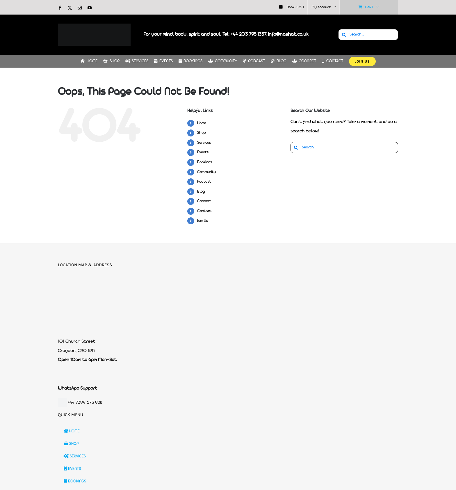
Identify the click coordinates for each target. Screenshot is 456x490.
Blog (201, 191)
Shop (201, 132)
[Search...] (368, 34)
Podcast (204, 181)
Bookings (204, 162)
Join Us (202, 220)
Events (203, 152)
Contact (204, 211)
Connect (204, 201)
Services (204, 142)
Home (201, 123)
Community (206, 172)
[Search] (343, 34)
